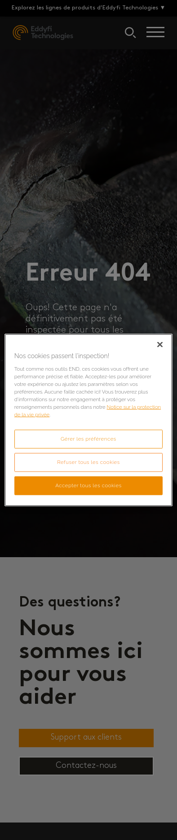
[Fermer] (160, 345)
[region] (88, 420)
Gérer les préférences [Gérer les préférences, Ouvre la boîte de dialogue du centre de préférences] (88, 439)
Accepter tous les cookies (88, 485)
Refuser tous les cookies (88, 462)
